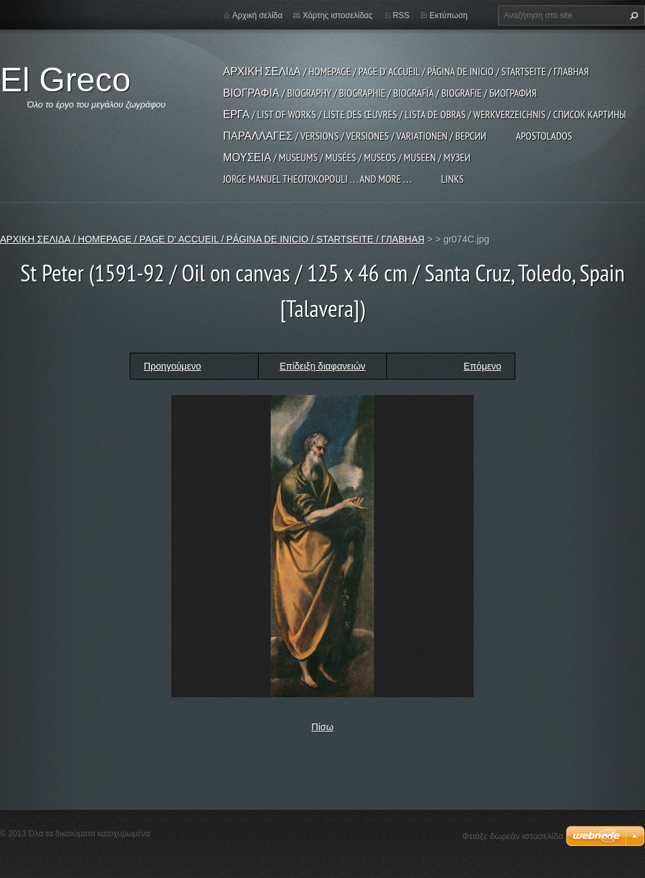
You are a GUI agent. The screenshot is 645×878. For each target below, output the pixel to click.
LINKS (452, 178)
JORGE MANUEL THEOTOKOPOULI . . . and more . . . (317, 178)
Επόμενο (482, 366)
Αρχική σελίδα (257, 15)
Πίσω (323, 726)
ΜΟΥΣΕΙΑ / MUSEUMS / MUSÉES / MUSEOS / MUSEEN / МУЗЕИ (346, 157)
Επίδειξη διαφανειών (323, 366)
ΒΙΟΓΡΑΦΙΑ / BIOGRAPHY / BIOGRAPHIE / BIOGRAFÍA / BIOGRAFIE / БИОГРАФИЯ (380, 92)
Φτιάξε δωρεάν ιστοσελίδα (512, 836)
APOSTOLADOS (544, 135)
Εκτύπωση (448, 15)
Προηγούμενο (172, 366)
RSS (401, 15)
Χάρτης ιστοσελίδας (337, 15)
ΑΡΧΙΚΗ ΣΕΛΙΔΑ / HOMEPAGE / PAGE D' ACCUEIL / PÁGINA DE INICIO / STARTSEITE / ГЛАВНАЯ (406, 71)
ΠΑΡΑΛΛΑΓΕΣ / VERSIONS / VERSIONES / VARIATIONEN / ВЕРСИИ (354, 135)
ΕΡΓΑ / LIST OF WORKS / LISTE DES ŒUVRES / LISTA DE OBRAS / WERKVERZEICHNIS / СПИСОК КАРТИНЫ (424, 114)
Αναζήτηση (632, 15)
